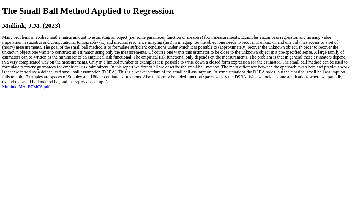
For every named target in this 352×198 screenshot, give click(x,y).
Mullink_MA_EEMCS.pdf (26, 86)
